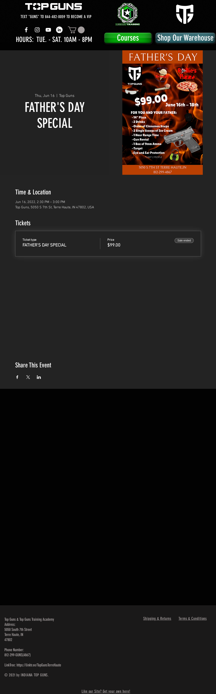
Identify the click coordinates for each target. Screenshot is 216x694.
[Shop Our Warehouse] (185, 38)
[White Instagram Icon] (37, 29)
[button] (76, 29)
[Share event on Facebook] (17, 377)
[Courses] (128, 38)
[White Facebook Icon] (26, 29)
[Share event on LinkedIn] (39, 377)
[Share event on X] (28, 377)
